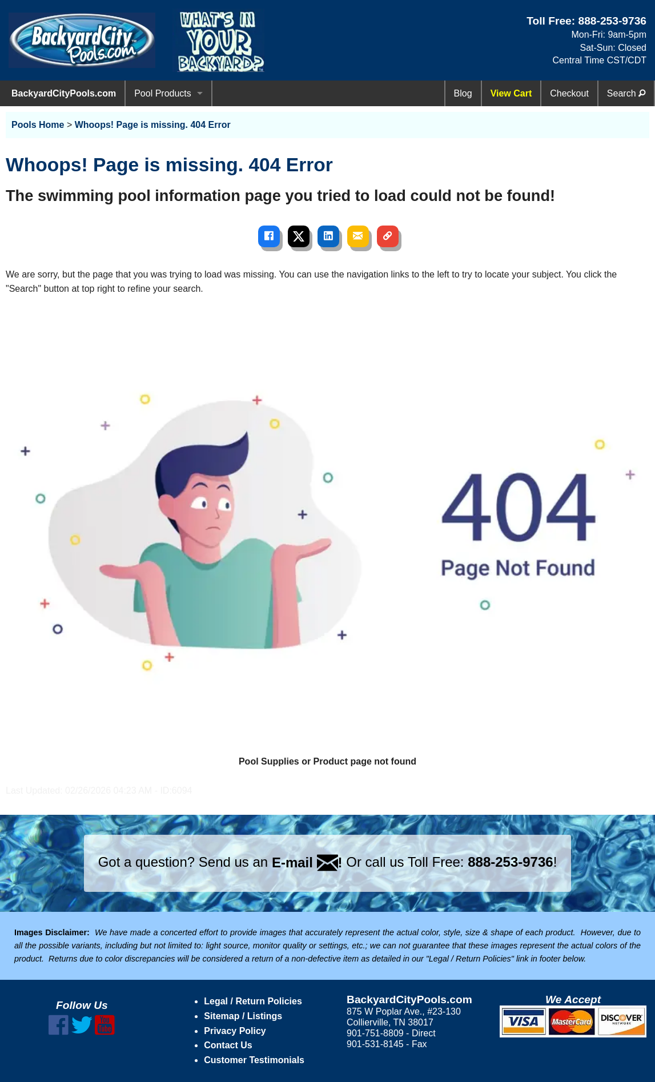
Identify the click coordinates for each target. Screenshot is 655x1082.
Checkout (569, 93)
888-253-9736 (612, 21)
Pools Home (37, 125)
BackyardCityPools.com (63, 93)
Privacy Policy (235, 1031)
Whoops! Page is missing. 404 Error (153, 125)
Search (626, 93)
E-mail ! (307, 862)
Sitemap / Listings (243, 1016)
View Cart (511, 93)
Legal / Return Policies (253, 1001)
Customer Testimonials (254, 1060)
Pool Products (162, 93)
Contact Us (228, 1045)
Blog (463, 93)
